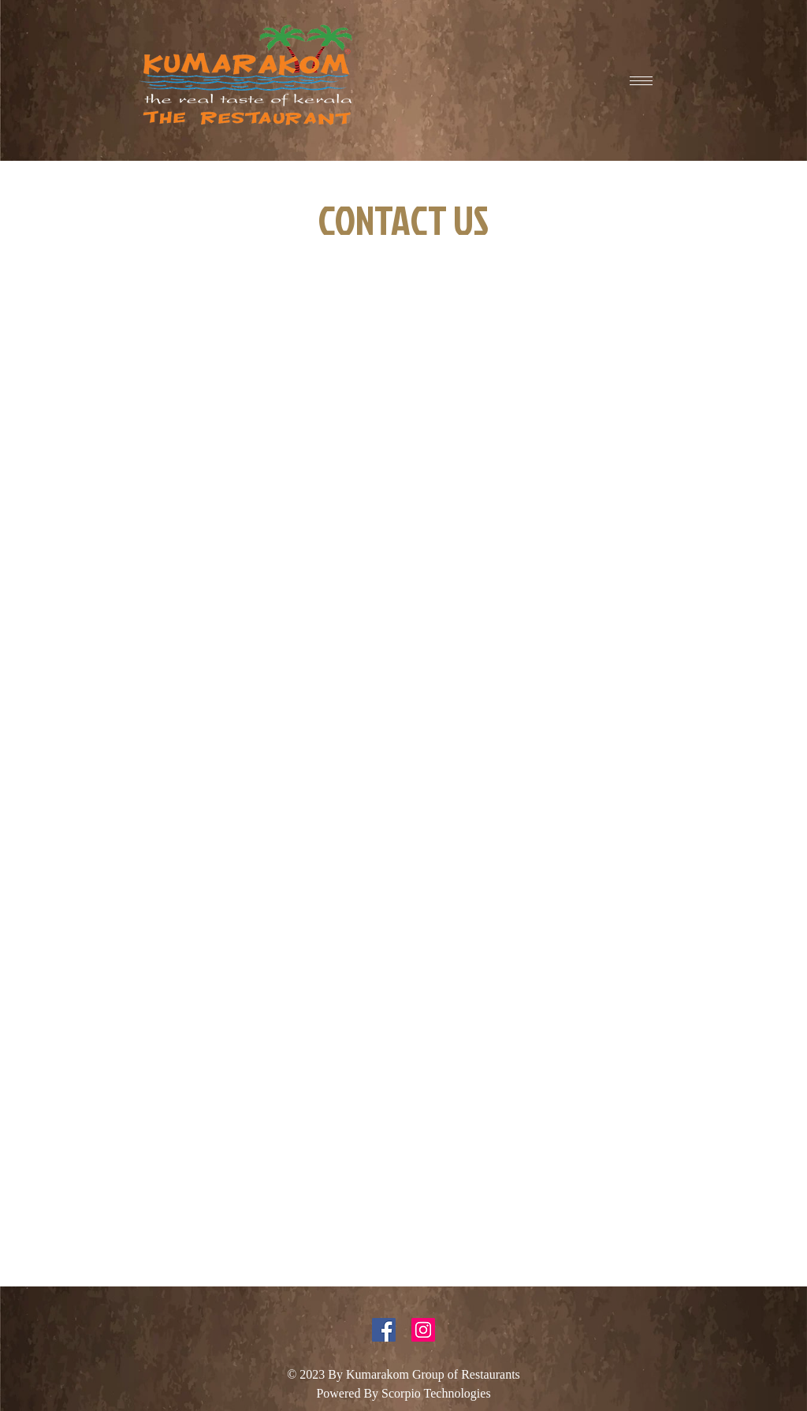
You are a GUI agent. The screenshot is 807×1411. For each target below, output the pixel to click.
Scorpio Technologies (436, 1393)
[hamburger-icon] (641, 80)
